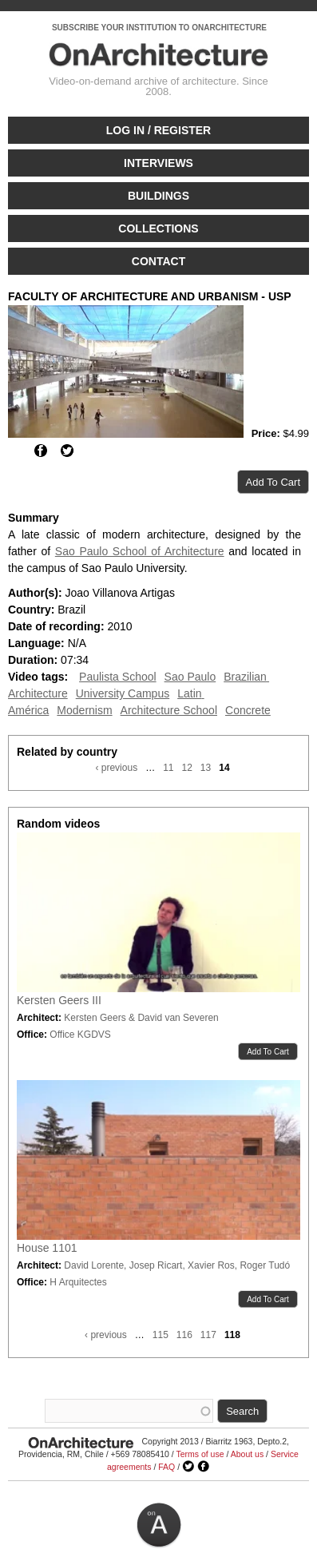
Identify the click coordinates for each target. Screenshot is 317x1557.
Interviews (158, 163)
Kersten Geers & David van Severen (141, 1017)
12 (186, 767)
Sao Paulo (190, 676)
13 (205, 767)
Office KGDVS (80, 1034)
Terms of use (200, 1454)
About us (247, 1454)
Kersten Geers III (59, 1000)
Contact (158, 261)
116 (184, 1335)
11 (168, 767)
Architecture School (169, 710)
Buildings (158, 195)
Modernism (84, 710)
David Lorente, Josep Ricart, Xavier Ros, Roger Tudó (177, 1265)
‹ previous (116, 767)
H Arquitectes (78, 1282)
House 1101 (47, 1247)
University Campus (122, 693)
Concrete (248, 710)
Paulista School (118, 676)
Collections (158, 228)
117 (208, 1335)
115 (160, 1335)
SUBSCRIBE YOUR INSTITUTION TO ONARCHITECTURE (159, 27)
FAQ (166, 1467)
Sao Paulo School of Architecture (139, 551)
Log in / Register (158, 130)
